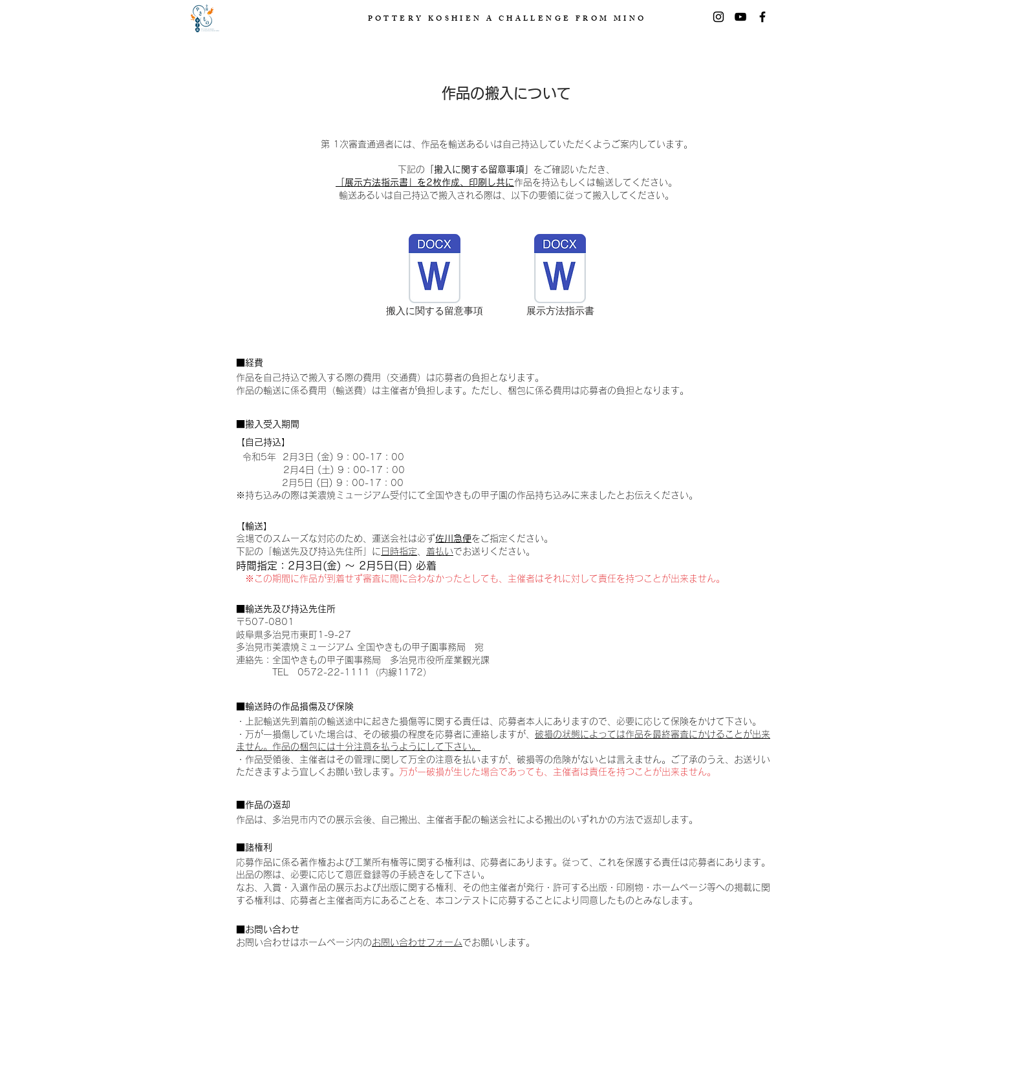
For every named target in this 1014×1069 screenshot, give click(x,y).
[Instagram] (718, 17)
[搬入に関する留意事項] (434, 276)
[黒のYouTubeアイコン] (740, 17)
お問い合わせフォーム (417, 942)
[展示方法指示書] (560, 276)
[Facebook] (762, 17)
